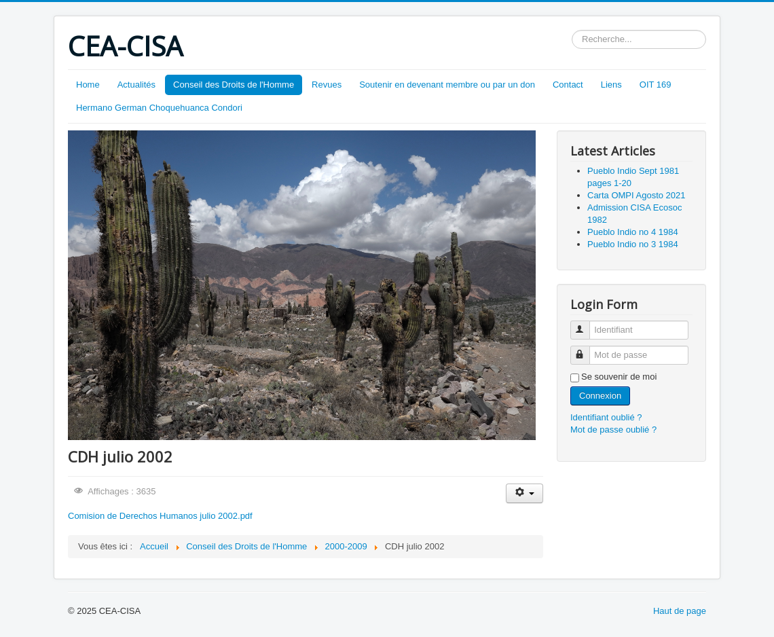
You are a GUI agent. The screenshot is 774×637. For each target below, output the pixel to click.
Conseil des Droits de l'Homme (233, 84)
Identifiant (586, 324)
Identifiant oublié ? (606, 417)
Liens (611, 84)
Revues (327, 84)
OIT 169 (655, 84)
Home (88, 84)
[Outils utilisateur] (524, 493)
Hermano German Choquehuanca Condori (159, 108)
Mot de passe (586, 349)
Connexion (600, 395)
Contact (568, 84)
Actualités (136, 84)
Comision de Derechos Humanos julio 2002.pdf (160, 516)
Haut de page (679, 611)
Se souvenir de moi (619, 376)
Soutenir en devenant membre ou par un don (447, 84)
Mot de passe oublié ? (613, 429)
